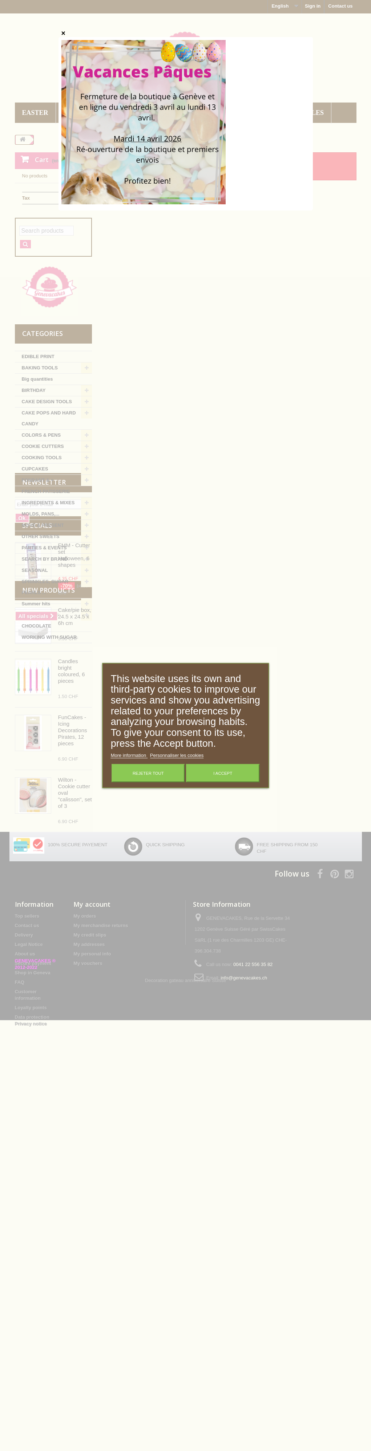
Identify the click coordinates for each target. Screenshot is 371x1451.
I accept (222, 773)
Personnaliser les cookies (176, 755)
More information (129, 755)
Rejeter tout (148, 773)
